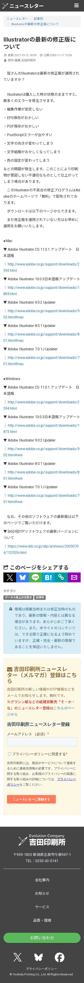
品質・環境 (42, 920)
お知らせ (42, 893)
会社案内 (42, 880)
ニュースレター (23, 6)
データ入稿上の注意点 (18, 597)
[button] (9, 577)
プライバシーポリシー (41, 969)
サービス (42, 907)
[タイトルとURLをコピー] (61, 577)
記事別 (38, 18)
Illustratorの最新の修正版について (35, 24)
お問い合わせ (42, 937)
